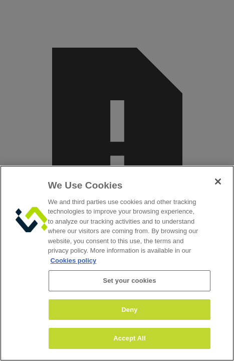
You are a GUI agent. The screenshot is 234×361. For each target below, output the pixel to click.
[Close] (218, 181)
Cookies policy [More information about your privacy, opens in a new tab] (74, 260)
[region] (117, 263)
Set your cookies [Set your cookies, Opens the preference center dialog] (129, 280)
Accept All (129, 338)
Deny (129, 309)
